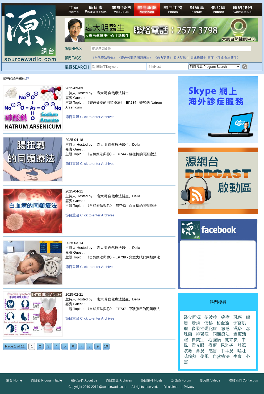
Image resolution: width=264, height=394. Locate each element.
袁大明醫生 (182, 58)
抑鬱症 (202, 334)
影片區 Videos (210, 380)
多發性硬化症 (204, 328)
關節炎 (231, 339)
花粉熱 (190, 356)
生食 (237, 356)
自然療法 (221, 356)
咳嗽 (188, 351)
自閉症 (198, 339)
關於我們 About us (84, 380)
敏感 (225, 328)
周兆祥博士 (198, 58)
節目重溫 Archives (119, 380)
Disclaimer (171, 387)
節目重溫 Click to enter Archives (89, 117)
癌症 (210, 58)
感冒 (212, 351)
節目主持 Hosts (151, 380)
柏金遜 (222, 323)
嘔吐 (241, 351)
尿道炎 (227, 345)
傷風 (204, 356)
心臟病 (214, 339)
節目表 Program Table (46, 380)
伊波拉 (210, 317)
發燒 (196, 323)
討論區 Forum (181, 380)
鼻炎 (200, 351)
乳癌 (237, 317)
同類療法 (221, 334)
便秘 (208, 323)
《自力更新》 (163, 58)
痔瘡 (212, 345)
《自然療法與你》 (104, 58)
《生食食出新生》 (227, 58)
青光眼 (198, 345)
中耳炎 (227, 351)
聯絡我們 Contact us (243, 380)
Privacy (189, 387)
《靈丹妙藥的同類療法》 (135, 58)
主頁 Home (14, 380)
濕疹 (237, 328)
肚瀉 (241, 345)
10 (106, 346)
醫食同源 (192, 317)
